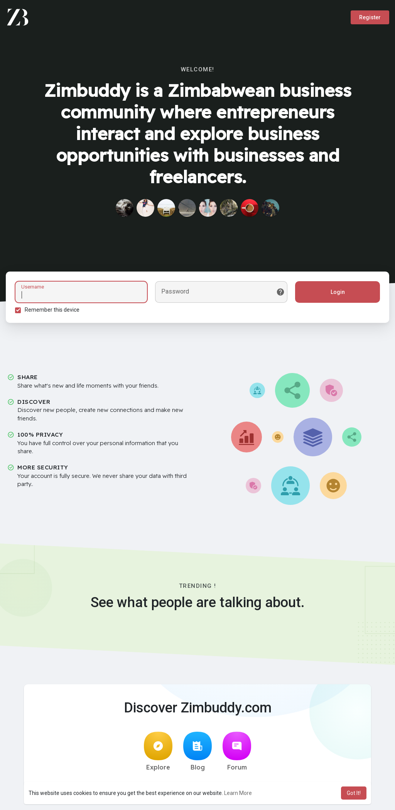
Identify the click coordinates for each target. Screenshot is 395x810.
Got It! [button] (354, 793)
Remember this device (52, 310)
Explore (158, 751)
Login (337, 292)
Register (370, 17)
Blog (197, 751)
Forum (237, 751)
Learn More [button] (238, 793)
